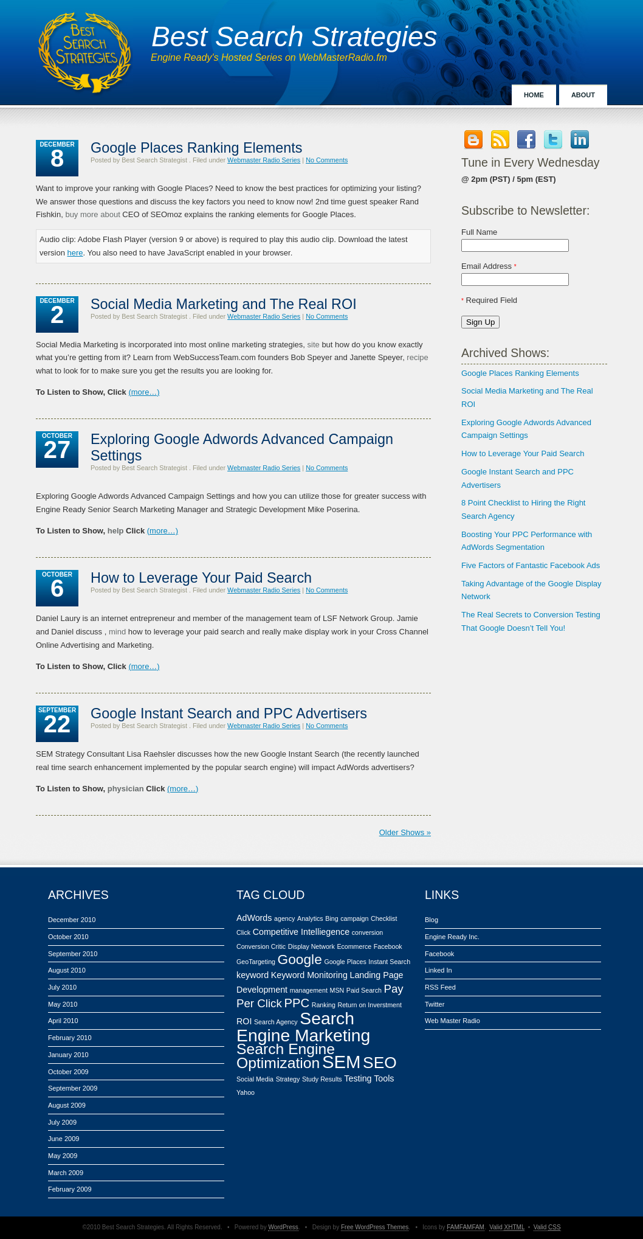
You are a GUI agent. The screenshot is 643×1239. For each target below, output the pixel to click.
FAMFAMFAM (465, 1227)
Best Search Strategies (294, 36)
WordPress (283, 1227)
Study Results (322, 1079)
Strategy (288, 1079)
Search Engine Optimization (285, 1056)
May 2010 (62, 1004)
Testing (357, 1078)
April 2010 (63, 1020)
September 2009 (72, 1088)
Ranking (323, 1004)
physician (126, 788)
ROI (244, 1021)
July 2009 (62, 1122)
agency (284, 918)
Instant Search (389, 961)
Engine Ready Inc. (452, 936)
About (583, 95)
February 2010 (70, 1037)
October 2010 (68, 936)
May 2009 (62, 1155)
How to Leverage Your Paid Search (522, 453)
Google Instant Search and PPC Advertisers (229, 713)
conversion (367, 932)
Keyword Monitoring (309, 975)
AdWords (254, 918)
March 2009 (65, 1172)
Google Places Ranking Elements (520, 373)
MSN (337, 990)
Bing (331, 918)
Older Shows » (405, 832)
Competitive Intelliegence (301, 932)
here (75, 252)
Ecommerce (354, 946)
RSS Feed (440, 987)
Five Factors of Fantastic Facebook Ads (530, 565)
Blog (431, 919)
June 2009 (63, 1138)
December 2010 (71, 919)
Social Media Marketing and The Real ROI (224, 304)
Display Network (311, 946)
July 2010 (62, 987)
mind (117, 631)
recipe (417, 357)
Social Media (254, 1079)
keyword (252, 975)
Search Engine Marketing (303, 1026)
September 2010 (72, 953)
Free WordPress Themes (374, 1227)
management (309, 990)
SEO (380, 1062)
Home (534, 95)
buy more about (92, 214)
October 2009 (68, 1071)
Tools (384, 1078)
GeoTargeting (255, 961)
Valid (506, 1227)
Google (300, 959)
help (116, 530)
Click (243, 932)
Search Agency (276, 1022)
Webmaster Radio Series (263, 160)
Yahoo (245, 1092)
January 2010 (68, 1054)
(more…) (143, 392)
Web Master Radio (452, 1020)
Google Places (345, 961)
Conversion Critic (261, 946)
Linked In (438, 970)
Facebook (388, 946)
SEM (341, 1062)
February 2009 (70, 1189)
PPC (296, 1003)
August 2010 (67, 970)
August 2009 (67, 1105)
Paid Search (364, 990)
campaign (354, 918)
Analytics (310, 918)
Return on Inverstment (369, 1004)
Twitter (434, 1004)
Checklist (384, 918)
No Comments (327, 160)
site (314, 344)
